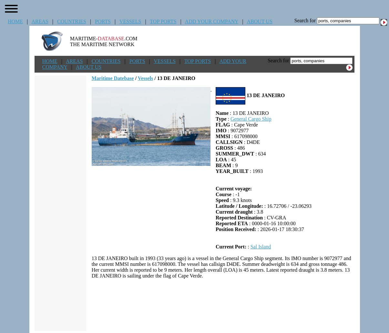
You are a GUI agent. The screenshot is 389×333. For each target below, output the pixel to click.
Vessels (145, 78)
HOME (15, 21)
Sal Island (261, 246)
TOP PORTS (163, 21)
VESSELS (130, 21)
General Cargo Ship (250, 119)
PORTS (103, 21)
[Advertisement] (223, 304)
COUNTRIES (71, 21)
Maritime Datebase (113, 78)
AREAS (39, 21)
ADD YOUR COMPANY (211, 21)
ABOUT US (259, 21)
